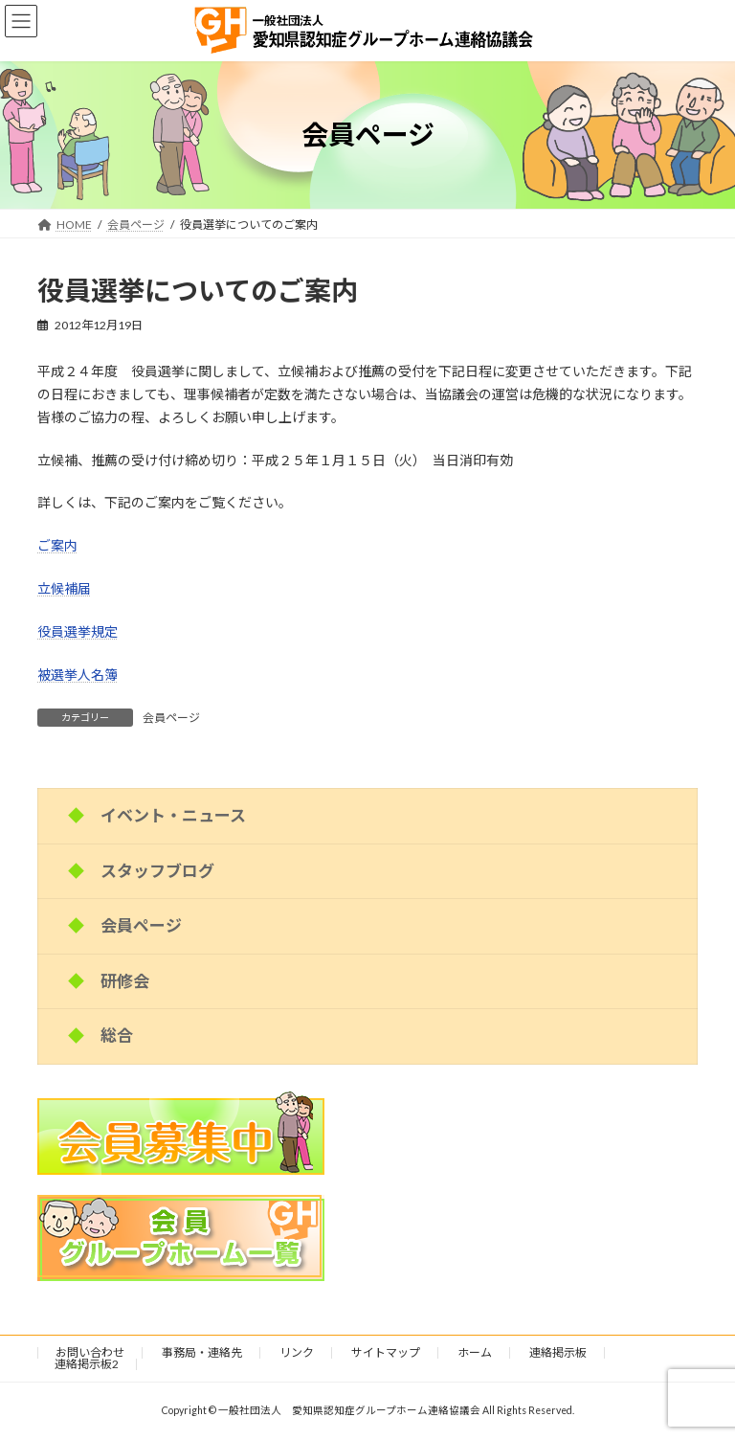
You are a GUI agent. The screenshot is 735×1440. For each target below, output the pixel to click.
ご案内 (57, 545)
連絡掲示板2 (87, 1364)
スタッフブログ (157, 871)
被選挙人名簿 (77, 674)
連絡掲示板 (558, 1352)
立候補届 (64, 588)
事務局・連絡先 (202, 1352)
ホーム (474, 1352)
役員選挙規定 (77, 631)
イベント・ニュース (173, 815)
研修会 (124, 981)
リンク (296, 1352)
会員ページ (171, 717)
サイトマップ (385, 1352)
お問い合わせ (90, 1352)
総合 (116, 1035)
